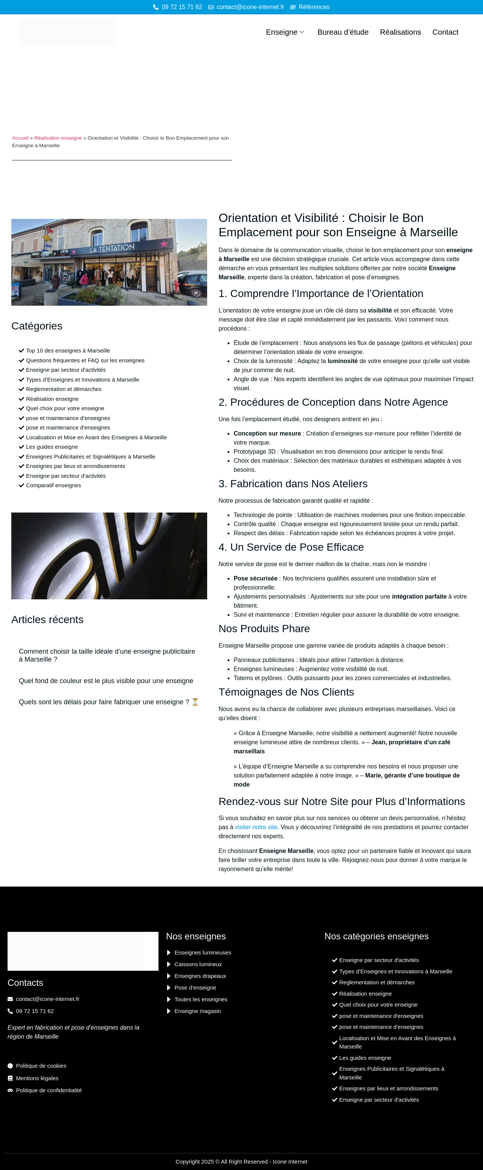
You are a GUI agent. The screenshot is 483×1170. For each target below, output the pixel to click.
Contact (445, 32)
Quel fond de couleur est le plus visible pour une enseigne (106, 681)
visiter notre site (256, 827)
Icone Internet (290, 1161)
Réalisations (400, 32)
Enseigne (285, 32)
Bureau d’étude (343, 32)
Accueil (20, 138)
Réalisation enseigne (58, 138)
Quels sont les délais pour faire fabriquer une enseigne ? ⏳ (109, 702)
